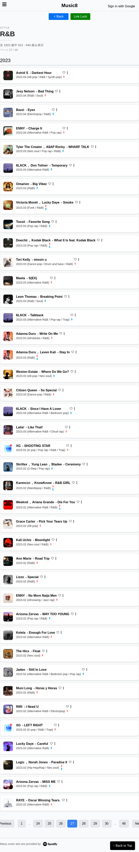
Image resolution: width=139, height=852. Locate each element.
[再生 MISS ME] (8, 784)
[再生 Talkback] (8, 318)
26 (61, 823)
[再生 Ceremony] (8, 467)
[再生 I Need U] (8, 709)
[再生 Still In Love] (8, 672)
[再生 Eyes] (8, 112)
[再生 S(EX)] (8, 281)
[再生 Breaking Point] (8, 299)
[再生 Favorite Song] (8, 224)
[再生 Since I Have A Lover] (8, 411)
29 (95, 823)
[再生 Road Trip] (8, 561)
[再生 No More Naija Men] (8, 598)
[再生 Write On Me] (8, 336)
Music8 (69, 5)
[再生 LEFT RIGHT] (8, 728)
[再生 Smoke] (8, 205)
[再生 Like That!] (8, 430)
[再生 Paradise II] (8, 765)
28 (84, 823)
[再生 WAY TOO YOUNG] (8, 616)
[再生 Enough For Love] (8, 635)
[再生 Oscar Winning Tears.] (8, 803)
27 (72, 823)
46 (124, 823)
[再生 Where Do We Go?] (8, 374)
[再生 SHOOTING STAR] (8, 448)
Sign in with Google (121, 6)
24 (38, 823)
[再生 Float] (8, 654)
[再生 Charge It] (8, 131)
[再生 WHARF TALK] (8, 149)
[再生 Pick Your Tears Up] (8, 524)
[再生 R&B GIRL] (8, 485)
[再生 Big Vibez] (8, 186)
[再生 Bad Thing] (8, 94)
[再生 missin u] (8, 262)
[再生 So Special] (8, 393)
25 (49, 823)
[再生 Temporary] (8, 168)
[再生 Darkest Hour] (8, 75)
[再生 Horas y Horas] (8, 691)
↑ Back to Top (122, 845)
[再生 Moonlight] (8, 542)
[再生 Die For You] (8, 505)
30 (107, 823)
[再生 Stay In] (8, 355)
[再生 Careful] (8, 746)
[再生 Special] (8, 579)
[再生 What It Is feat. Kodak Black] (8, 243)
